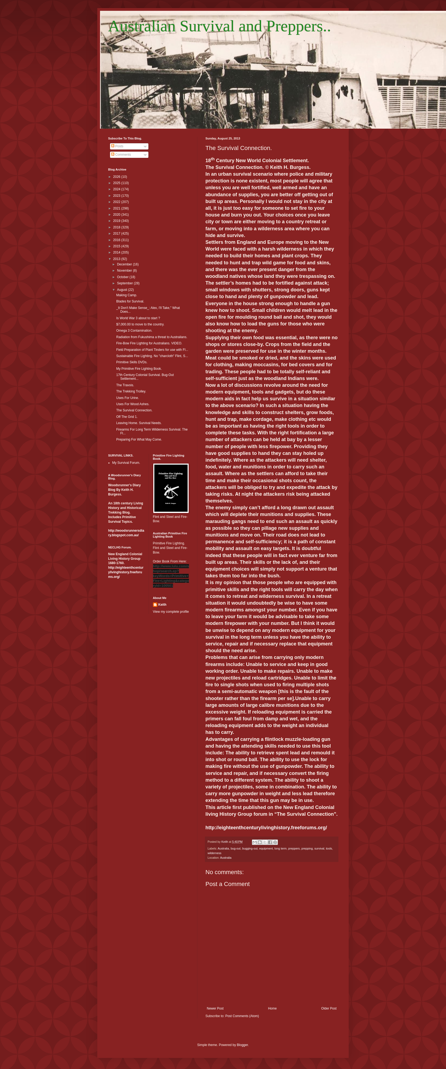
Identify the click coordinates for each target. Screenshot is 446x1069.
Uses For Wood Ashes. (132, 404)
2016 (117, 240)
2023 (117, 196)
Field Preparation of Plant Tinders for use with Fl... (152, 350)
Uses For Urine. (127, 398)
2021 (117, 208)
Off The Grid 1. (127, 417)
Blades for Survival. (130, 301)
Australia (223, 848)
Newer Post (215, 1008)
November (125, 270)
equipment (266, 848)
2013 (117, 259)
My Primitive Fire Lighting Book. (139, 369)
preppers (294, 848)
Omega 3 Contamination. (134, 330)
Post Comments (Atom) (242, 1016)
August (122, 290)
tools (329, 848)
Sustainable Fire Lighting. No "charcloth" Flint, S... (152, 356)
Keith (162, 605)
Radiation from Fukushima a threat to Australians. (151, 337)
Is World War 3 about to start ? (138, 318)
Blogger (242, 1045)
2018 (117, 227)
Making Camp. (126, 295)
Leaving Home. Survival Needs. (139, 423)
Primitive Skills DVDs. (131, 362)
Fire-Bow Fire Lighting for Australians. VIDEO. (149, 343)
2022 (117, 202)
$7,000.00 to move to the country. (140, 324)
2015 (117, 246)
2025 (117, 183)
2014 (117, 252)
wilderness (214, 853)
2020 (117, 215)
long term (280, 848)
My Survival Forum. (126, 463)
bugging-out (250, 848)
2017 (117, 233)
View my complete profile (171, 612)
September (125, 283)
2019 (117, 221)
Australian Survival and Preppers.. (219, 26)
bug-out (236, 848)
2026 (117, 177)
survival (319, 848)
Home (272, 1008)
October (123, 277)
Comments (121, 154)
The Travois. (125, 385)
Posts (117, 146)
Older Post (329, 1008)
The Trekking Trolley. (131, 391)
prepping (307, 848)
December (125, 264)
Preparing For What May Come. (139, 439)
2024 (117, 189)
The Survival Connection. (134, 410)
